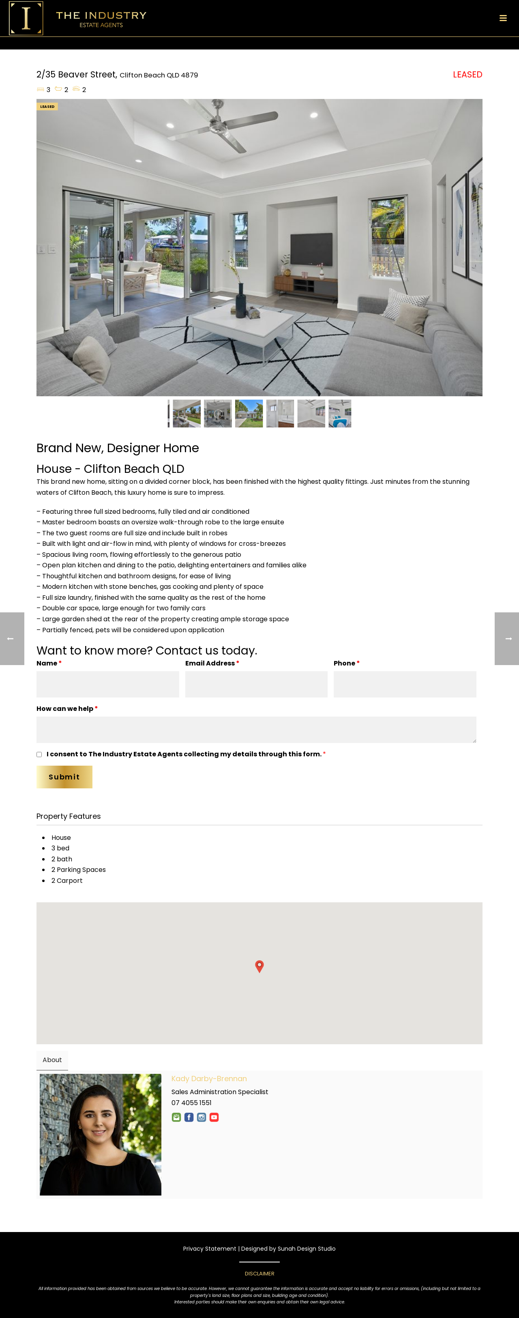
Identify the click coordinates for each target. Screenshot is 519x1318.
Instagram (201, 1117)
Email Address (212, 663)
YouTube (214, 1117)
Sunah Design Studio (307, 1249)
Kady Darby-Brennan (209, 1078)
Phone (347, 663)
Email (176, 1117)
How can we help (67, 708)
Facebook (189, 1117)
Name (49, 663)
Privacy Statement (209, 1249)
